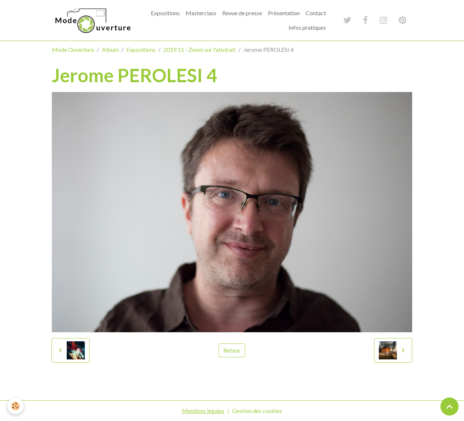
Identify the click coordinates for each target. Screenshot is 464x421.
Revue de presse (242, 12)
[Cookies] (15, 406)
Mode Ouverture (73, 49)
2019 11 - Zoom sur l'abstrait (199, 49)
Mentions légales (203, 410)
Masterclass (201, 12)
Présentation (284, 12)
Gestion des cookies (257, 410)
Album (110, 49)
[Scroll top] (449, 406)
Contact (316, 12)
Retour (231, 350)
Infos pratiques (307, 27)
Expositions (165, 12)
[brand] (92, 20)
